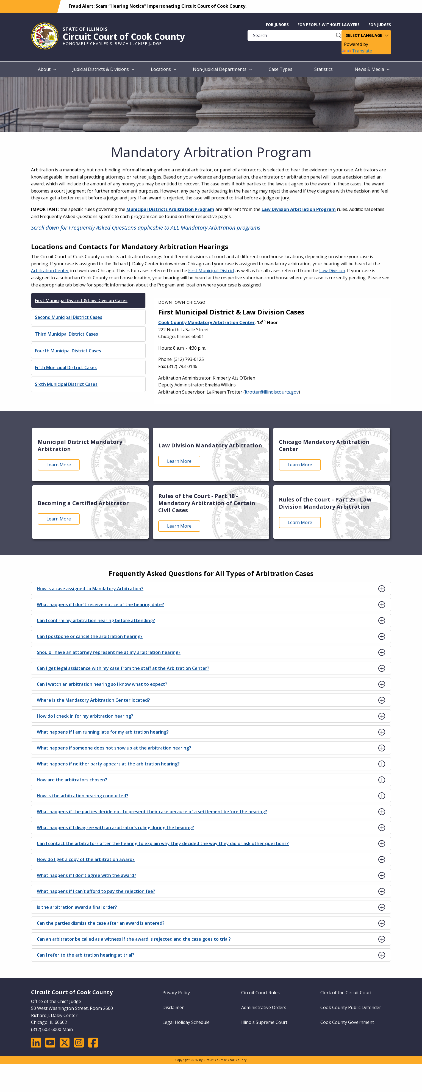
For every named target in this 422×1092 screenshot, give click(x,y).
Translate (357, 51)
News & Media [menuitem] (369, 69)
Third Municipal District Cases (66, 334)
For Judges (379, 24)
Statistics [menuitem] (323, 69)
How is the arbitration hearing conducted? (82, 796)
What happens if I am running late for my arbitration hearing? (103, 732)
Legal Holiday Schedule (186, 1022)
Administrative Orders (263, 1007)
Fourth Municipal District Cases (68, 351)
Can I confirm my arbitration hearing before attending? (96, 620)
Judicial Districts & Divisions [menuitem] (101, 69)
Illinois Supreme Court (264, 1022)
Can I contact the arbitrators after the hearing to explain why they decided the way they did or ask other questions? (163, 843)
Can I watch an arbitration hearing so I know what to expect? (102, 684)
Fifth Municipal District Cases (66, 367)
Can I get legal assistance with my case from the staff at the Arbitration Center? (123, 668)
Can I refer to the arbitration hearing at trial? (85, 955)
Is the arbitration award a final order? (77, 907)
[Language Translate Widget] (366, 35)
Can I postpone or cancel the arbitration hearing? (90, 636)
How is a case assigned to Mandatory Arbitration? (90, 589)
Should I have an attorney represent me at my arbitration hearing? (109, 652)
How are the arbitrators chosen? (72, 780)
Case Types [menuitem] (280, 69)
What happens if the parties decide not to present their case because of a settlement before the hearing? (152, 812)
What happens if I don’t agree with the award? (86, 875)
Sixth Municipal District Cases (66, 384)
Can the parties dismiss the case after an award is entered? (101, 923)
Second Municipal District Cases (68, 317)
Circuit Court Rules (260, 993)
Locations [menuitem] (161, 69)
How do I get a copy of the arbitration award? (86, 859)
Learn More (58, 465)
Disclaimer (173, 1007)
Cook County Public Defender (350, 1007)
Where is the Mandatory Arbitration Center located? (93, 700)
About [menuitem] (44, 69)
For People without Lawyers (329, 24)
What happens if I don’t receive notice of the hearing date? (100, 604)
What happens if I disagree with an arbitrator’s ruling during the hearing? (115, 827)
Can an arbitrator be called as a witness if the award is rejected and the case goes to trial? (134, 939)
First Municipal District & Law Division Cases (81, 300)
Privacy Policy (176, 993)
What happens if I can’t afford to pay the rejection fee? (96, 891)
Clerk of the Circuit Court (346, 993)
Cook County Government (347, 1022)
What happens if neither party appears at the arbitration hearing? (108, 764)
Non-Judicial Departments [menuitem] (219, 69)
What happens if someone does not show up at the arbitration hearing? (114, 748)
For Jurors (277, 24)
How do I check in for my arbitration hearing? (85, 716)
